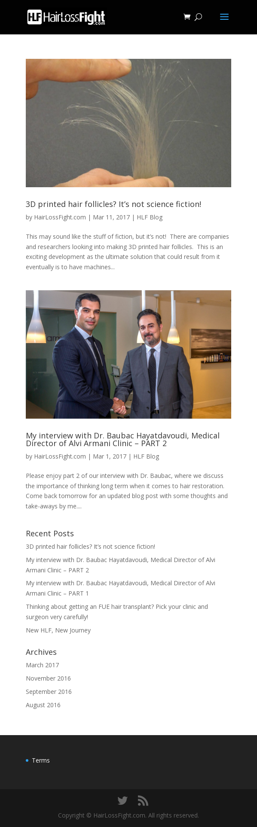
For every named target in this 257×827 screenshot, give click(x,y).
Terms (41, 760)
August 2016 (43, 705)
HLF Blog (149, 217)
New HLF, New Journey (58, 630)
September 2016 (49, 691)
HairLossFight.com (60, 217)
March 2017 (42, 665)
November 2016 (48, 678)
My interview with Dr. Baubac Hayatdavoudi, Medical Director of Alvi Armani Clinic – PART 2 (123, 439)
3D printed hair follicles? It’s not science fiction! (113, 204)
